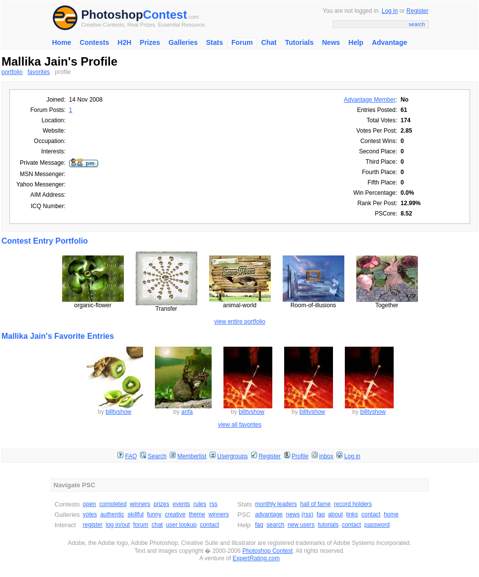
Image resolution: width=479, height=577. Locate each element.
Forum (242, 42)
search (275, 524)
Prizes (150, 42)
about (335, 514)
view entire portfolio (239, 321)
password (377, 524)
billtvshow (118, 411)
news (293, 514)
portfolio (12, 72)
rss (214, 504)
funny (154, 514)
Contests (94, 42)
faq (321, 514)
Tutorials (299, 42)
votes (90, 514)
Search (157, 456)
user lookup (181, 524)
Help (355, 42)
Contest (165, 14)
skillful (136, 514)
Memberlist (192, 456)
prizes (161, 504)
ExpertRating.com (256, 558)
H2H (124, 42)
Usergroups (232, 456)
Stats (214, 42)
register (93, 524)
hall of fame (315, 504)
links (352, 514)
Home (62, 42)
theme (197, 514)
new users (301, 524)
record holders (353, 504)
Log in (390, 10)
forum (140, 524)
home (391, 514)
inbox (326, 456)
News (331, 42)
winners (140, 504)
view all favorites (239, 424)
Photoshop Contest (267, 550)
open (89, 504)
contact (209, 524)
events (181, 504)
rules (199, 504)
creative (175, 514)
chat (157, 524)
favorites (39, 72)
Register (417, 10)
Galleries (183, 42)
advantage (269, 514)
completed (112, 504)
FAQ (131, 456)
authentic (112, 514)
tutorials (328, 524)
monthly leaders (276, 504)
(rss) (307, 514)
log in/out (118, 524)
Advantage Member (370, 99)
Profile (300, 456)
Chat (269, 42)
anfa (186, 411)
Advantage (389, 42)
